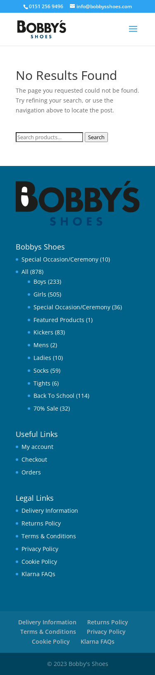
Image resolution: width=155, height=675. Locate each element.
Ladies (42, 358)
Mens (41, 345)
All (25, 272)
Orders (31, 472)
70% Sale (45, 408)
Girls (39, 294)
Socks (41, 370)
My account (37, 447)
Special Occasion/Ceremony (59, 259)
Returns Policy (41, 523)
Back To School (53, 395)
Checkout (34, 459)
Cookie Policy (39, 561)
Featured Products (58, 320)
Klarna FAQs (38, 574)
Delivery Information (49, 510)
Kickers (43, 332)
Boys (39, 281)
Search (96, 137)
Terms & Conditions (48, 536)
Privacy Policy (39, 549)
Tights (41, 383)
